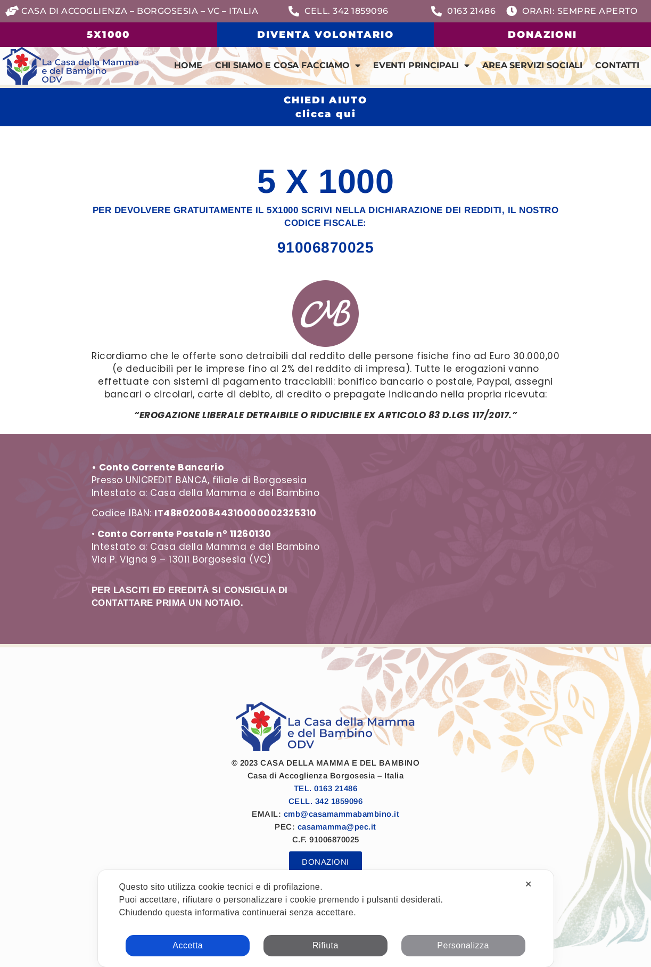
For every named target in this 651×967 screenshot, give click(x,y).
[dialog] (325, 918)
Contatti (617, 65)
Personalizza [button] (463, 945)
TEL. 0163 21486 (326, 788)
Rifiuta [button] (325, 945)
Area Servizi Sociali (532, 65)
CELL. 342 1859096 (326, 801)
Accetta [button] (187, 945)
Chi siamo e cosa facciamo (287, 65)
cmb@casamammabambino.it (342, 813)
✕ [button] (528, 884)
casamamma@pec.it (337, 826)
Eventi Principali (421, 65)
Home (188, 65)
